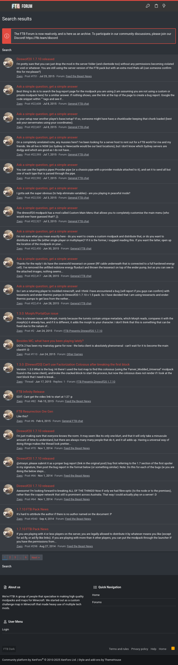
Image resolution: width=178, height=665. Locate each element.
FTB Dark (9, 649)
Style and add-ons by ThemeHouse (100, 659)
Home (96, 595)
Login (5, 629)
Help (153, 649)
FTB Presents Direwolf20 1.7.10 (83, 330)
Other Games (75, 354)
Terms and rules (119, 649)
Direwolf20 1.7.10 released (35, 59)
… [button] (20, 557)
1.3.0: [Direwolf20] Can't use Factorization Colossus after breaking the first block (73, 364)
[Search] (172, 6)
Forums (97, 602)
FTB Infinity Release (30, 392)
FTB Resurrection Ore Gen (35, 411)
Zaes (20, 76)
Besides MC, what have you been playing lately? (50, 341)
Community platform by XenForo (39, 659)
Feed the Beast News (79, 76)
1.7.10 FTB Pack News (32, 509)
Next (34, 557)
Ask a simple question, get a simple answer (47, 86)
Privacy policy (139, 649)
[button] (6, 6)
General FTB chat (78, 103)
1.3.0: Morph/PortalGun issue (37, 313)
